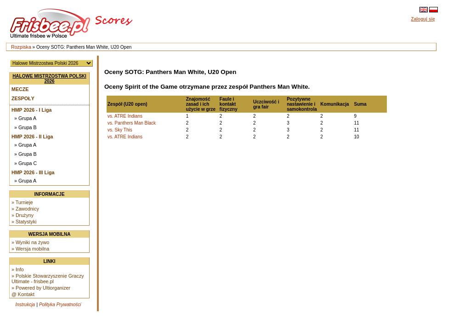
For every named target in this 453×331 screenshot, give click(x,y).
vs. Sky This (120, 129)
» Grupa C (25, 163)
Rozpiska (21, 47)
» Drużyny (22, 215)
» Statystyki (23, 221)
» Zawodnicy (25, 208)
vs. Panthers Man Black (132, 123)
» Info (17, 269)
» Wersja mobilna (30, 248)
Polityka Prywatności (60, 304)
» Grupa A (25, 118)
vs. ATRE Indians (125, 116)
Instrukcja (25, 304)
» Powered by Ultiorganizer (40, 288)
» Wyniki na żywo (30, 242)
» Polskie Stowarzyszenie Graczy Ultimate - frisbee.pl (47, 278)
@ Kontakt (22, 294)
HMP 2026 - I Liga (31, 110)
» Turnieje (22, 202)
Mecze (19, 89)
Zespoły (22, 98)
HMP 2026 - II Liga (32, 136)
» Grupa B (25, 127)
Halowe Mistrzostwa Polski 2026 (49, 79)
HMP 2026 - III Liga (32, 172)
